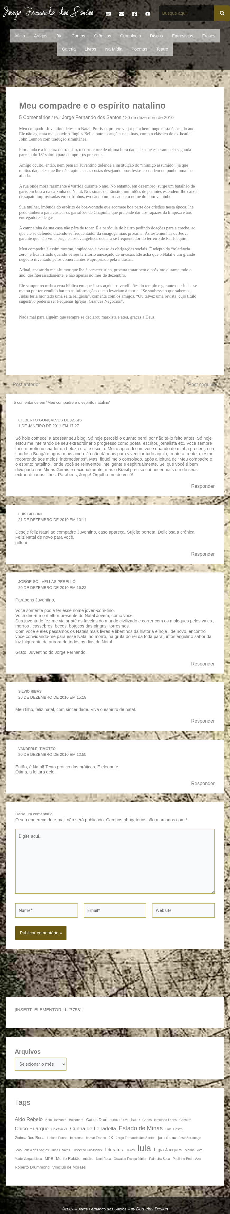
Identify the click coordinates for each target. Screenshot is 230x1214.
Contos (78, 35)
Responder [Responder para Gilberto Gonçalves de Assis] (203, 486)
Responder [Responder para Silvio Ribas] (203, 720)
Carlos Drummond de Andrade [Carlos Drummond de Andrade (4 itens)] (113, 1119)
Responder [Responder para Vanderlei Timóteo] (203, 783)
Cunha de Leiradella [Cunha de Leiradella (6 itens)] (93, 1128)
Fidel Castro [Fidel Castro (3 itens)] (173, 1129)
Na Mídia (113, 49)
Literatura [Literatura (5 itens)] (115, 1149)
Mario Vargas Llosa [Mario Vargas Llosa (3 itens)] (28, 1158)
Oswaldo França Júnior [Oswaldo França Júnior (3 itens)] (130, 1158)
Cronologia (130, 35)
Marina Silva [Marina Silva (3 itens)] (193, 1150)
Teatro (162, 49)
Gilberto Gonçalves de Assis (50, 420)
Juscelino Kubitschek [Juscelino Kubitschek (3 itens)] (88, 1150)
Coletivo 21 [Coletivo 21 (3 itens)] (59, 1129)
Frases (208, 35)
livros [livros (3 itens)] (131, 1150)
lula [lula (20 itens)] (144, 1148)
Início (20, 35)
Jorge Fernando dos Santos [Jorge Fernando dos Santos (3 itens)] (135, 1138)
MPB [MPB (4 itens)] (49, 1158)
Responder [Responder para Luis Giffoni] (203, 554)
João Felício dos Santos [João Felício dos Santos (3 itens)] (32, 1150)
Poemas (139, 49)
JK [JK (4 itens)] (111, 1137)
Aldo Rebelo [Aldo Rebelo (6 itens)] (29, 1119)
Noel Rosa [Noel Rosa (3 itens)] (103, 1158)
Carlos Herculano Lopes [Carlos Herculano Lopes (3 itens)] (160, 1120)
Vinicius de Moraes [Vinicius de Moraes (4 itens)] (69, 1167)
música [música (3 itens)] (88, 1158)
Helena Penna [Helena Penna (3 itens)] (57, 1138)
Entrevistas (182, 35)
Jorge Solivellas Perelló (46, 581)
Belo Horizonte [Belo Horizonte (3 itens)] (56, 1120)
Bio (59, 35)
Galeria (68, 49)
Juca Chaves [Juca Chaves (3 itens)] (61, 1150)
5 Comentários (34, 117)
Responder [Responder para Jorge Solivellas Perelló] (203, 663)
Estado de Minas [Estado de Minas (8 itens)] (141, 1128)
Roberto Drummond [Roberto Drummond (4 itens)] (32, 1167)
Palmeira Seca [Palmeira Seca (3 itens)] (159, 1158)
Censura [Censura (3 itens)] (185, 1120)
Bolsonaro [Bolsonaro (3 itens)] (76, 1120)
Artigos (40, 35)
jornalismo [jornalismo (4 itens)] (167, 1137)
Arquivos (28, 1051)
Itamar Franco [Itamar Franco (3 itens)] (96, 1138)
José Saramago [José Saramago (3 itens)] (190, 1138)
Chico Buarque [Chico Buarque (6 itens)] (32, 1128)
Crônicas (102, 35)
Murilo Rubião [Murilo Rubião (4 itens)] (68, 1158)
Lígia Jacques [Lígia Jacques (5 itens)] (168, 1149)
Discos (156, 35)
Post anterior (23, 384)
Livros (90, 49)
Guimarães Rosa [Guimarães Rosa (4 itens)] (29, 1137)
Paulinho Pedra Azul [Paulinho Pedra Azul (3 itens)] (187, 1158)
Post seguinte (205, 384)
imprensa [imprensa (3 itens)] (76, 1138)
